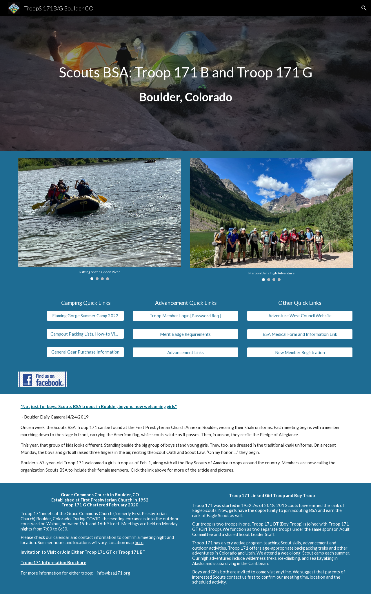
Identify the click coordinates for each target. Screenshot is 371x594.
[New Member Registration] (299, 352)
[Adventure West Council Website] (299, 316)
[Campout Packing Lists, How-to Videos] (85, 334)
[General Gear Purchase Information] (85, 352)
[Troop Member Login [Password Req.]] (185, 316)
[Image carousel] (99, 219)
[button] (364, 8)
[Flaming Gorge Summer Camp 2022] (85, 316)
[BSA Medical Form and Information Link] (299, 334)
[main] (185, 83)
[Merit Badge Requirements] (185, 334)
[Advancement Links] (185, 352)
